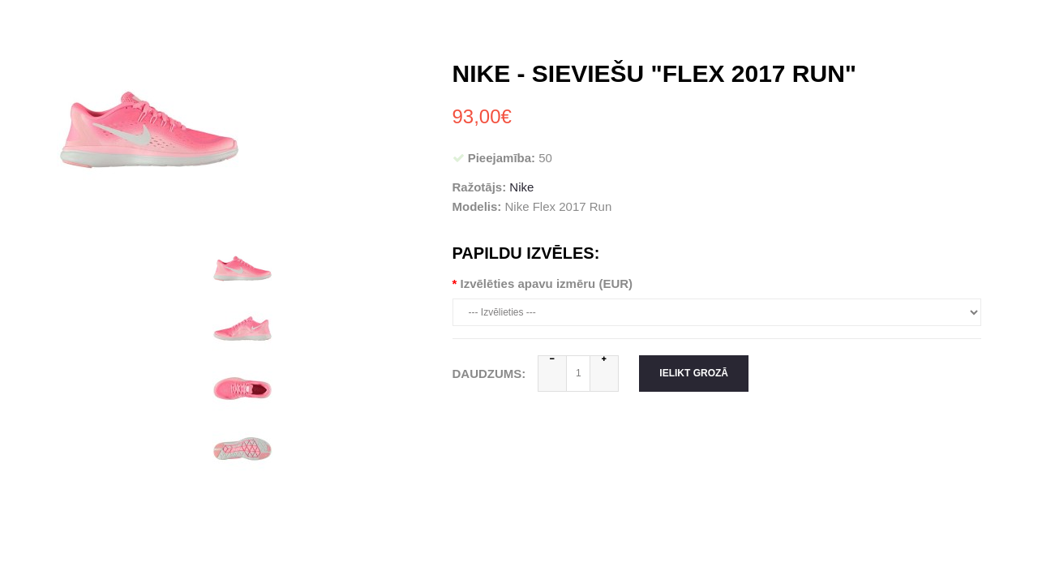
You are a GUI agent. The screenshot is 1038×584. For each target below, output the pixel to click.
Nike (521, 187)
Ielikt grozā (693, 373)
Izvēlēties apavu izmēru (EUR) (547, 283)
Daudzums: (489, 373)
